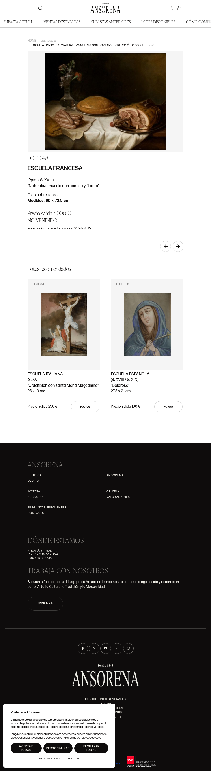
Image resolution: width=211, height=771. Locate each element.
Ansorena (114, 475)
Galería (112, 491)
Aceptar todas (26, 748)
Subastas (36, 497)
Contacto (36, 513)
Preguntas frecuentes (47, 507)
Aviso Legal (73, 758)
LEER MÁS (45, 603)
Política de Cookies (49, 758)
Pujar (85, 406)
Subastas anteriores (111, 21)
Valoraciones (118, 497)
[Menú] (32, 8)
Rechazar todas (91, 748)
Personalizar (58, 748)
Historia (35, 475)
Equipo (33, 481)
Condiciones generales (105, 699)
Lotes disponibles (158, 21)
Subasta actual (18, 21)
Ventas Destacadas (62, 21)
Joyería (34, 491)
